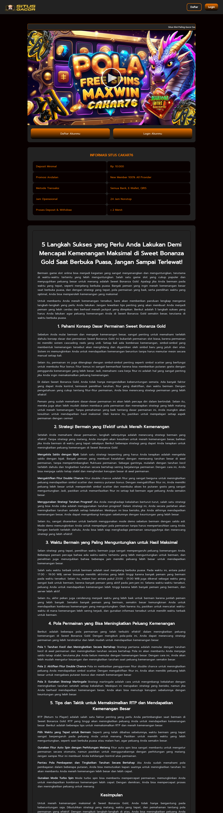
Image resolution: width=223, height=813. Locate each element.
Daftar (194, 7)
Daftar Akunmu (70, 134)
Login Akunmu (152, 134)
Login (211, 7)
